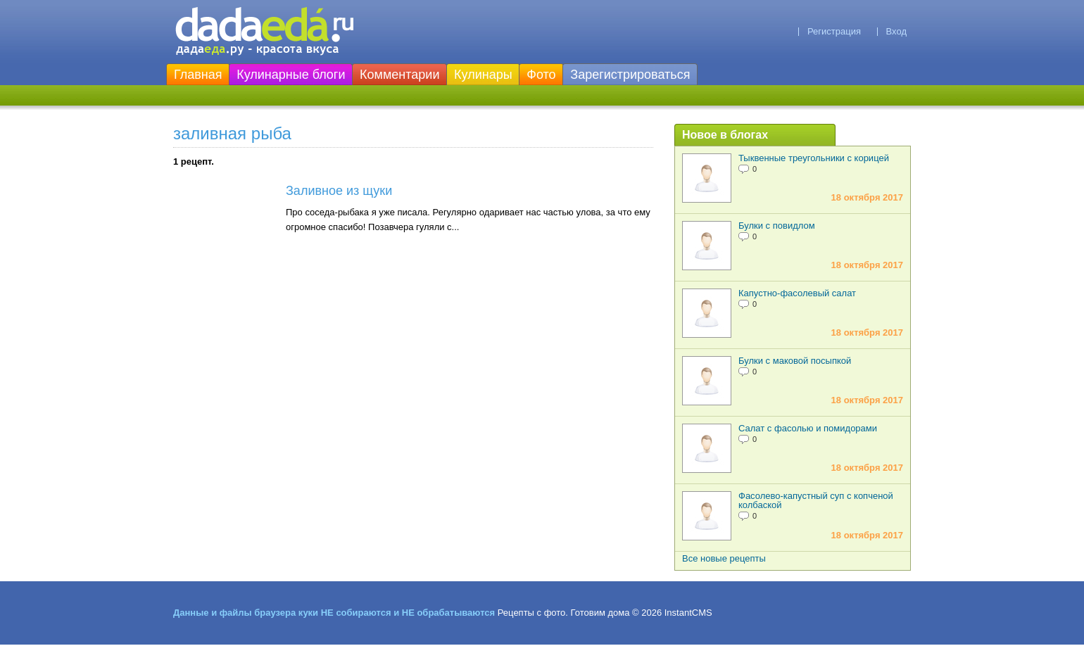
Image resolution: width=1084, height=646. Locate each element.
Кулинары (483, 75)
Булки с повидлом (776, 225)
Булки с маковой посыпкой (794, 360)
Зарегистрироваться (630, 75)
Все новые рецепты (724, 558)
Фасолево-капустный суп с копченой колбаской (815, 500)
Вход (896, 31)
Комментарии (399, 75)
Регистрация (834, 31)
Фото (541, 75)
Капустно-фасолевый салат (797, 293)
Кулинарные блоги (291, 75)
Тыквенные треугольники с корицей (813, 158)
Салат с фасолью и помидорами (807, 428)
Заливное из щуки (339, 191)
